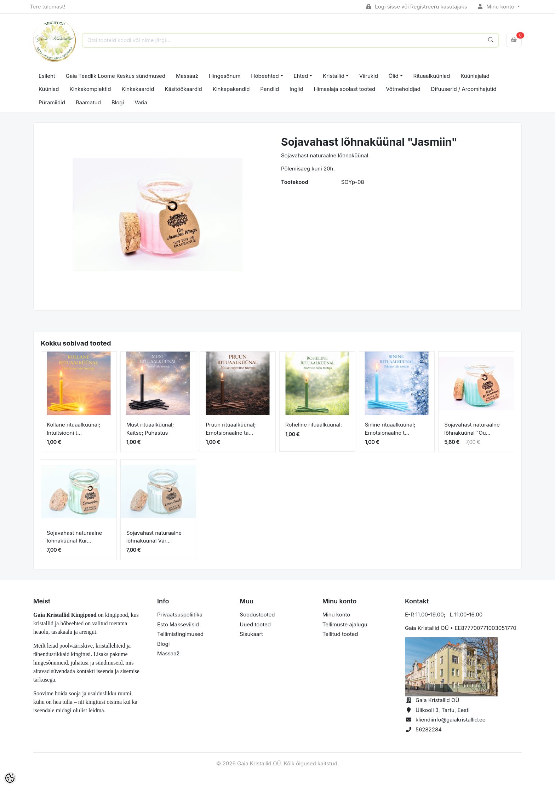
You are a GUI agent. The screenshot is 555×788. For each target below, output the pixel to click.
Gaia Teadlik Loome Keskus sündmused (115, 76)
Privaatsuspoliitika (179, 614)
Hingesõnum (224, 76)
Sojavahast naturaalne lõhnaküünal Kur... (74, 536)
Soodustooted (257, 614)
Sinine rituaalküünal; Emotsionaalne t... (390, 428)
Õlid (394, 76)
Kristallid (333, 76)
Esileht (47, 76)
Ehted (301, 76)
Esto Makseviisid (178, 624)
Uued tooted (255, 624)
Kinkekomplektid (90, 89)
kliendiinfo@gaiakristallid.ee (451, 719)
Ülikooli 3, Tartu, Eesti (443, 710)
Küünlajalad (475, 76)
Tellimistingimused (180, 634)
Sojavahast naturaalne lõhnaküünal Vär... (154, 536)
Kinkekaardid (137, 89)
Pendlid (269, 89)
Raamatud (88, 102)
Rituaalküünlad (431, 76)
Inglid (296, 89)
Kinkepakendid (231, 89)
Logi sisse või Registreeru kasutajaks (416, 6)
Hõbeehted (265, 76)
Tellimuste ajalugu (344, 624)
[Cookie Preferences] (10, 778)
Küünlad (49, 89)
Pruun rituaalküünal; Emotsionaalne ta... (231, 428)
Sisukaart (251, 634)
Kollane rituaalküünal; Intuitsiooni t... (73, 428)
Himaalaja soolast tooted (345, 89)
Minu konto (497, 6)
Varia (141, 102)
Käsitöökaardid (183, 89)
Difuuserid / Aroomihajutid (464, 89)
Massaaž (187, 76)
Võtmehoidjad (403, 89)
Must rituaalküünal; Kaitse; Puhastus (150, 428)
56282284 (429, 729)
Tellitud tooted (340, 634)
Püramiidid (52, 102)
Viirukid (368, 76)
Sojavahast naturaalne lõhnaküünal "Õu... (471, 428)
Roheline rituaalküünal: (313, 424)
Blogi (117, 102)
